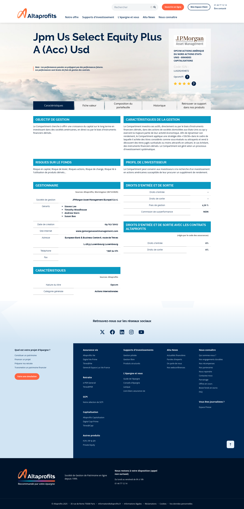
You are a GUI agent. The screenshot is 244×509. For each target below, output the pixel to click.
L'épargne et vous (128, 17)
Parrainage (203, 379)
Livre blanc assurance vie (134, 391)
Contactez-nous (206, 375)
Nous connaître (168, 17)
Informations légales (133, 503)
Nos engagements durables (211, 359)
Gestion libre (128, 359)
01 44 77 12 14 (220, 5)
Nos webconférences (176, 367)
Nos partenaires (206, 367)
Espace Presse (205, 407)
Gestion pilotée (130, 355)
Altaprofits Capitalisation (93, 417)
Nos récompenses (207, 363)
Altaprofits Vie (89, 355)
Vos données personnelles (181, 503)
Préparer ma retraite (24, 363)
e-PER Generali (89, 383)
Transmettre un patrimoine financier (30, 367)
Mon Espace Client (199, 7)
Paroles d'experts (174, 359)
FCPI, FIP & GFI (89, 441)
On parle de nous (174, 363)
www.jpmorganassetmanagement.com (97, 231)
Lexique (126, 387)
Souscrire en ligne (173, 7)
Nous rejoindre (205, 371)
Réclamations (151, 503)
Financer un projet (23, 359)
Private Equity (89, 445)
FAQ (201, 392)
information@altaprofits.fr (109, 503)
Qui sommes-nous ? (207, 355)
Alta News (149, 17)
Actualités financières (176, 355)
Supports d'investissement (98, 17)
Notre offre (72, 17)
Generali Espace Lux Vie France (96, 367)
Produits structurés (131, 363)
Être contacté (220, 8)
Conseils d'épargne (131, 383)
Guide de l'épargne (131, 378)
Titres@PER (88, 387)
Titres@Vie (87, 363)
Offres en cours (205, 383)
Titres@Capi (88, 425)
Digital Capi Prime (90, 421)
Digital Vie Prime (90, 359)
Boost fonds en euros (208, 388)
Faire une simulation (27, 376)
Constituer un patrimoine (26, 355)
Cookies (163, 503)
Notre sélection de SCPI (93, 402)
